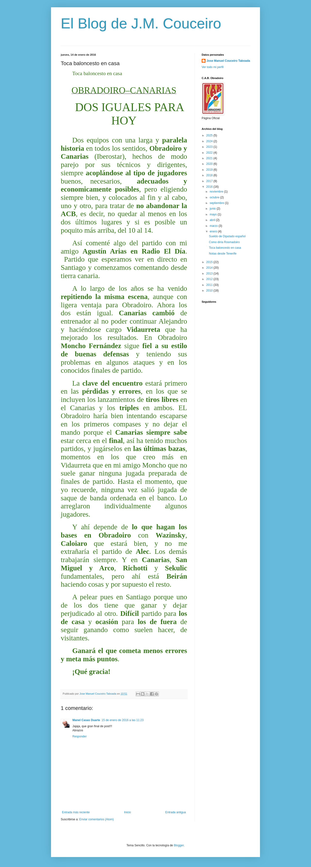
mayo (214, 214)
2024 (210, 141)
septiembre (217, 203)
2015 (210, 262)
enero (214, 231)
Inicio (127, 812)
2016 (210, 186)
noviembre (217, 191)
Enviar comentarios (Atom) (96, 819)
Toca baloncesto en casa (225, 247)
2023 (210, 147)
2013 (210, 273)
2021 (210, 158)
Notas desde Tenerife (222, 253)
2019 (210, 169)
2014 (210, 267)
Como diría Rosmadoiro (224, 242)
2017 (210, 181)
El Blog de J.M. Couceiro (141, 23)
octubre (215, 197)
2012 (210, 279)
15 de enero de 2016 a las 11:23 (123, 720)
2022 (210, 152)
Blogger (179, 845)
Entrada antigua (175, 812)
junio (213, 208)
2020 (210, 164)
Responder (79, 736)
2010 (210, 290)
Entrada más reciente (76, 812)
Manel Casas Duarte (86, 720)
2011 (210, 285)
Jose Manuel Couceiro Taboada (228, 60)
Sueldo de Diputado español (227, 236)
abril (213, 220)
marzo (214, 226)
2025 (210, 135)
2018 (210, 175)
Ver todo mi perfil (213, 67)
